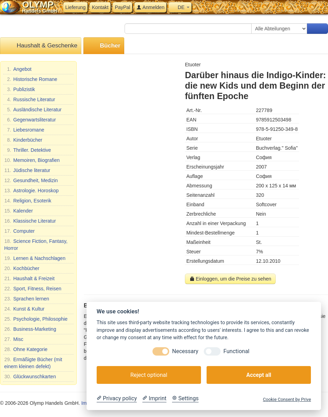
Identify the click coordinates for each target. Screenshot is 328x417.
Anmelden (150, 7)
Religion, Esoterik (27, 200)
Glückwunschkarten (30, 376)
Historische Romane (30, 79)
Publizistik (19, 89)
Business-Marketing (30, 329)
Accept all (258, 375)
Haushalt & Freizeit (29, 278)
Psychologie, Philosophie (36, 318)
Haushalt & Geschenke (40, 46)
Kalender (18, 210)
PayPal (122, 7)
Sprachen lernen (26, 298)
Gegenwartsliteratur (30, 119)
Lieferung (75, 7)
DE (180, 7)
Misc (13, 339)
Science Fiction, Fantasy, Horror (35, 244)
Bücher (103, 46)
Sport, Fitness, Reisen (32, 288)
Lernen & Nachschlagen (34, 258)
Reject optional (148, 375)
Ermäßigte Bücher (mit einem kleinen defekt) (33, 362)
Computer (19, 231)
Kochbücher (21, 268)
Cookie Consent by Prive (287, 399)
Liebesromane (24, 129)
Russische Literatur (29, 99)
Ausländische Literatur (33, 109)
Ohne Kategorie (25, 349)
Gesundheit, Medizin (31, 180)
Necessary (185, 351)
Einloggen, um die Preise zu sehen (230, 279)
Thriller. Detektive (27, 150)
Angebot (17, 69)
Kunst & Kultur (24, 308)
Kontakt (100, 7)
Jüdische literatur (27, 170)
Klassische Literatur (30, 220)
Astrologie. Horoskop (31, 190)
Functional (236, 351)
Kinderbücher (23, 139)
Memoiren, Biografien (32, 160)
